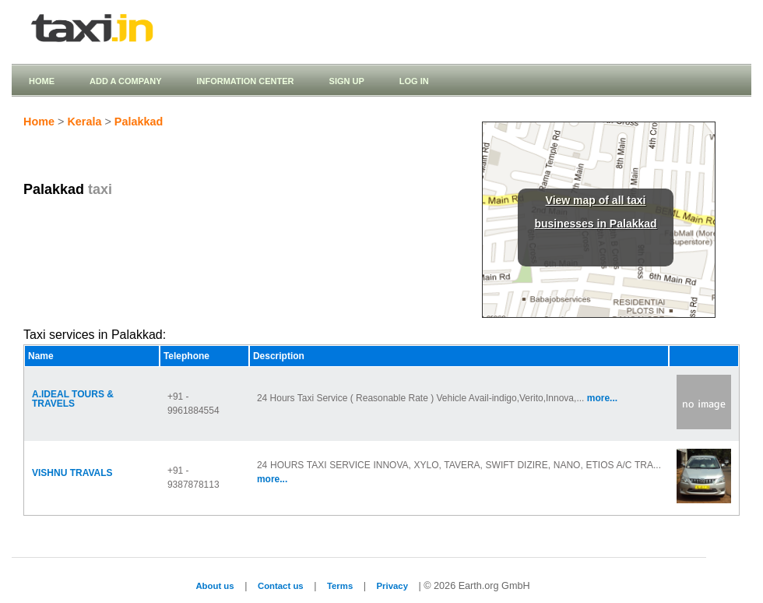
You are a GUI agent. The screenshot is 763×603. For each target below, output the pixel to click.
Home (41, 81)
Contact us (281, 586)
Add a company (125, 81)
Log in (414, 81)
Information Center (245, 81)
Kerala (84, 121)
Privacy (392, 586)
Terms (340, 586)
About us (214, 586)
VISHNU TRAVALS (72, 472)
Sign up (346, 81)
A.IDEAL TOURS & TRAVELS (73, 399)
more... (602, 398)
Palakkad (138, 121)
